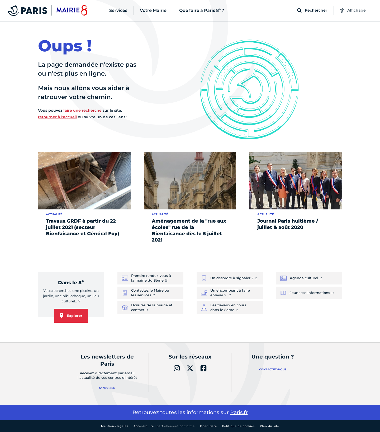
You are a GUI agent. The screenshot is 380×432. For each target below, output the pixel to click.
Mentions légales (114, 426)
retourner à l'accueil (57, 117)
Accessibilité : (164, 426)
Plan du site (269, 426)
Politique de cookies (238, 426)
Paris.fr (239, 412)
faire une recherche (82, 110)
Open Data (208, 426)
